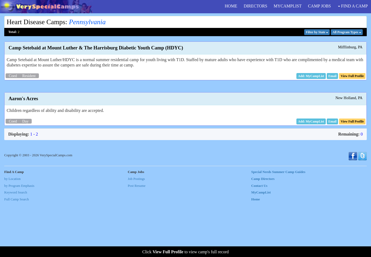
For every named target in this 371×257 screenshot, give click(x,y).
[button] (332, 76)
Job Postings (136, 233)
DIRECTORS (255, 6)
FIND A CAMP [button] (353, 6)
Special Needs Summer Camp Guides (278, 226)
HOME (231, 6)
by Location (12, 233)
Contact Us (259, 240)
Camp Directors (263, 233)
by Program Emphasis (19, 240)
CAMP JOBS (319, 6)
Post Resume (136, 240)
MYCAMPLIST (288, 6)
